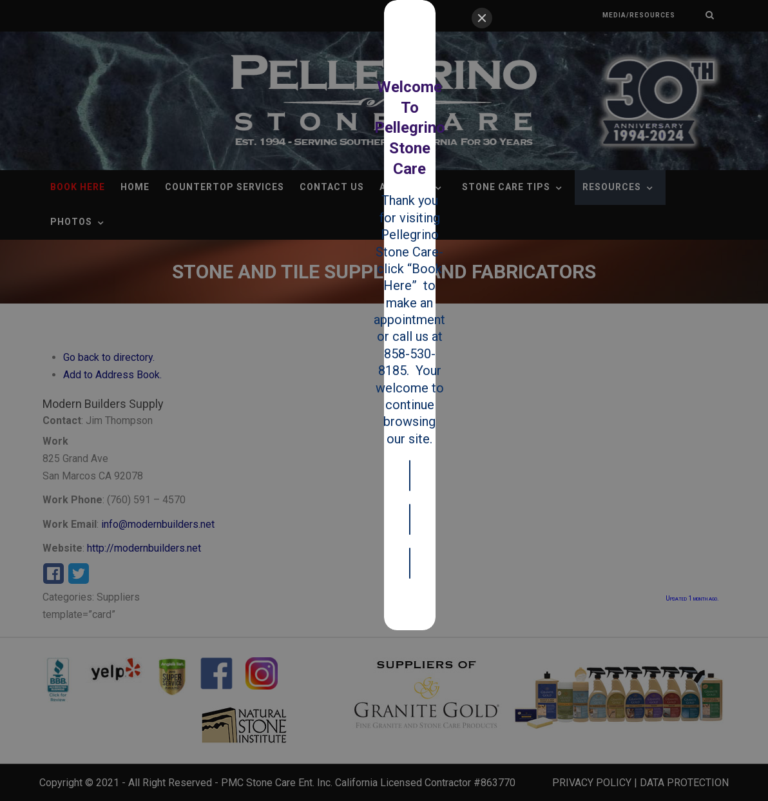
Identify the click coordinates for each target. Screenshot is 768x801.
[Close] (482, 18)
